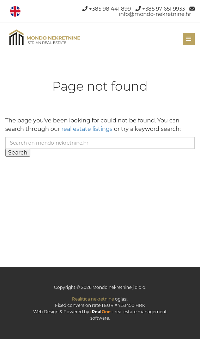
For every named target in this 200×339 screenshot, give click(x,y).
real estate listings (87, 129)
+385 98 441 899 (106, 8)
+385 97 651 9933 (160, 8)
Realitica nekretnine (93, 299)
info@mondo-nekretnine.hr (157, 11)
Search (18, 152)
